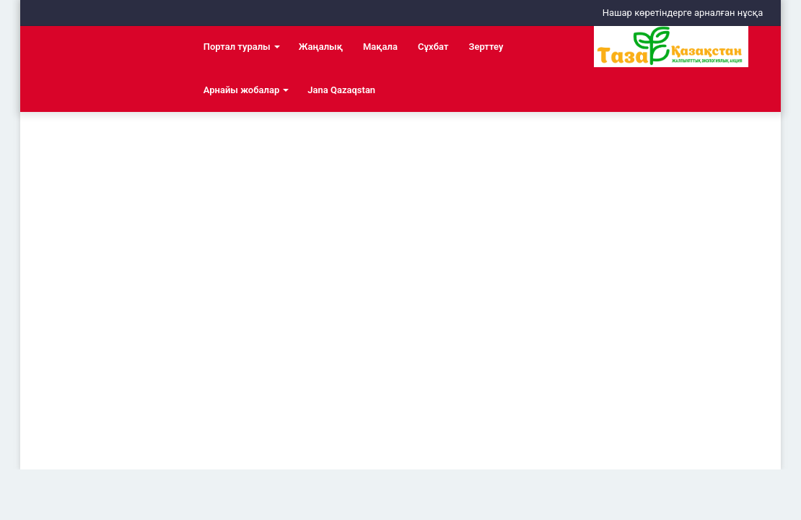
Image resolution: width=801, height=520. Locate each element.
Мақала (380, 46)
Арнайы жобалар (241, 89)
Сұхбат (433, 46)
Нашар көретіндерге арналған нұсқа (683, 12)
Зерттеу (485, 46)
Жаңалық (321, 46)
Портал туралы (237, 46)
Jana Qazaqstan (341, 89)
